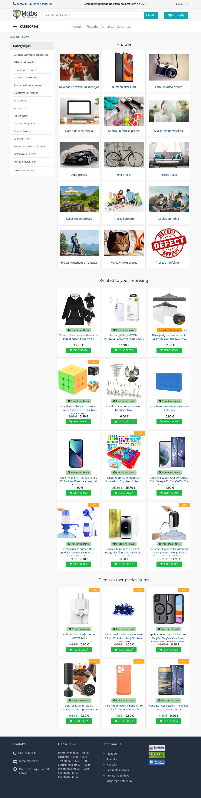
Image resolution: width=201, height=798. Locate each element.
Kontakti (20, 4)
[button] (182, 4)
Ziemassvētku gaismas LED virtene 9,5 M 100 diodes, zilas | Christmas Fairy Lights (124, 637)
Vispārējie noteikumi (120, 781)
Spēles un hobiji (22, 138)
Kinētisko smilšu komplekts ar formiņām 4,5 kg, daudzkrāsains (124, 479)
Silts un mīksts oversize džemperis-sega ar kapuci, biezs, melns (78, 337)
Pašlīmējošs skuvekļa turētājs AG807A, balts (79, 636)
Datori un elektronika (25, 77)
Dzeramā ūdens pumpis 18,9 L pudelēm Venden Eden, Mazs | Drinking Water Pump (78, 552)
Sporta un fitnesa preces (27, 85)
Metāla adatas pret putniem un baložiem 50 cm (123, 408)
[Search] (151, 15)
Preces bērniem (22, 131)
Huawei (25, 36)
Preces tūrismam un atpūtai (29, 146)
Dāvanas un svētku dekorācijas (31, 54)
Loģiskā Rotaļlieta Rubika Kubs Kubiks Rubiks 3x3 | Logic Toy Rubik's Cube (78, 409)
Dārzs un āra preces (24, 123)
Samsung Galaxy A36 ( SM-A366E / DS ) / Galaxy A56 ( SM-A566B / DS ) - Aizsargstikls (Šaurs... (169, 481)
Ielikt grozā (78, 350)
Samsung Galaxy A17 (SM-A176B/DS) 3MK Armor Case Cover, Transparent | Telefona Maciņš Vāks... (123, 338)
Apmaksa (107, 27)
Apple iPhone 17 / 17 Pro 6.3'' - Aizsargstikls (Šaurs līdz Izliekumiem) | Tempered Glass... (124, 552)
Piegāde (92, 27)
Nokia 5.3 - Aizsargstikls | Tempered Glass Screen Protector (169, 707)
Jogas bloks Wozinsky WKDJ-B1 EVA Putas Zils (169, 408)
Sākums (14, 36)
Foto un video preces (25, 70)
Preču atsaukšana (118, 770)
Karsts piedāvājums (24, 170)
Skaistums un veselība (26, 92)
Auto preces (20, 100)
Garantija (123, 27)
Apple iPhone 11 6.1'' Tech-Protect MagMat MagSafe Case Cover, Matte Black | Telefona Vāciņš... (169, 637)
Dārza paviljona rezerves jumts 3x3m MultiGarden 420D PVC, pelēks (169, 338)
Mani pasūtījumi (41, 4)
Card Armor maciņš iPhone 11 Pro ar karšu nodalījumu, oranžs (124, 707)
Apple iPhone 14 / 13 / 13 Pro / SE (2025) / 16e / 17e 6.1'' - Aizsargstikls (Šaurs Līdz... (78, 481)
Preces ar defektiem (25, 161)
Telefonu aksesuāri (24, 62)
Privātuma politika (118, 775)
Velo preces (20, 108)
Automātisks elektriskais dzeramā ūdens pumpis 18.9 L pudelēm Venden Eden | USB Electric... (169, 552)
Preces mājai (21, 115)
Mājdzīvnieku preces (25, 154)
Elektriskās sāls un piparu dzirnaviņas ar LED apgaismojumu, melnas (79, 709)
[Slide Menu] (27, 27)
